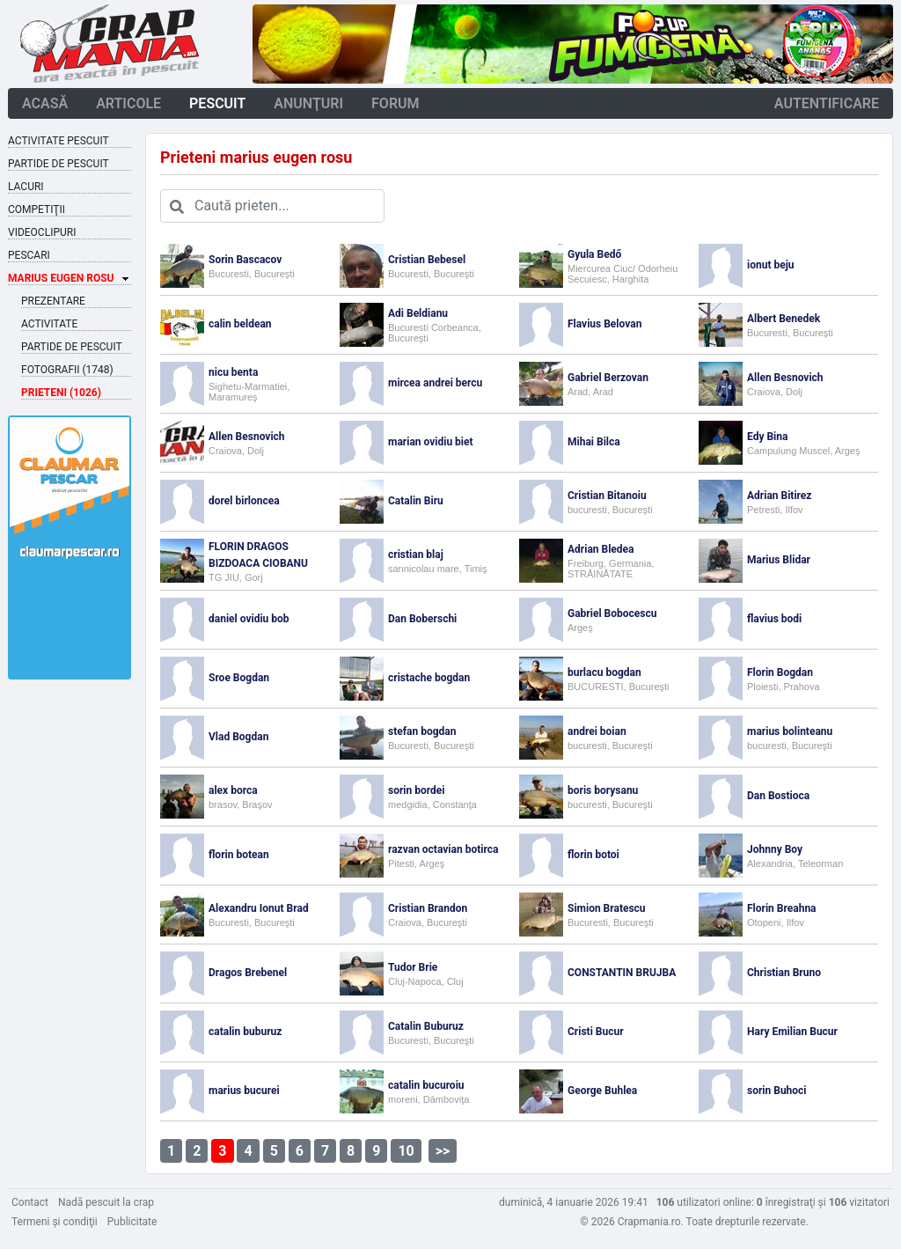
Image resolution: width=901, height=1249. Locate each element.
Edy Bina (767, 436)
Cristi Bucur (596, 1031)
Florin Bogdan (780, 672)
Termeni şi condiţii (54, 1222)
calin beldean (240, 324)
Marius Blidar (778, 560)
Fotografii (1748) (67, 370)
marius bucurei (244, 1090)
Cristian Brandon (427, 908)
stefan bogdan (422, 731)
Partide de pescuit (58, 164)
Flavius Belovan (604, 324)
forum (395, 103)
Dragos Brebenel (248, 972)
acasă (45, 103)
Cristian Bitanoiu (607, 495)
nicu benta (233, 372)
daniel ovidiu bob (249, 619)
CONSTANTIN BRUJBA (622, 972)
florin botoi (593, 855)
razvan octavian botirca (443, 849)
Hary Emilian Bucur (792, 1031)
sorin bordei (416, 790)
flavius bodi (774, 619)
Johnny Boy (774, 849)
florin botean (239, 855)
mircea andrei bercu (435, 383)
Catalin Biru (415, 501)
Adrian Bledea (601, 549)
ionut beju (771, 265)
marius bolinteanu (789, 731)
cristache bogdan (429, 678)
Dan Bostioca (778, 796)
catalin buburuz (245, 1031)
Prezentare (53, 301)
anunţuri (308, 103)
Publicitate (132, 1222)
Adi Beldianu (418, 313)
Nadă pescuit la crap (106, 1202)
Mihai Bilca (594, 442)
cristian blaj (415, 554)
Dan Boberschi (422, 619)
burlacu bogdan (604, 672)
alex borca (233, 790)
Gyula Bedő (594, 254)
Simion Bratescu (607, 908)
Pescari (29, 255)
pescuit (217, 103)
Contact (29, 1202)
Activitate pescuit (58, 141)
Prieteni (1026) (61, 392)
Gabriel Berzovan (608, 377)
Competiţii (36, 209)
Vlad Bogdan (238, 737)
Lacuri (26, 186)
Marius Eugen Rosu (61, 278)
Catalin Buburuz (426, 1026)
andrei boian (597, 731)
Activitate (49, 324)
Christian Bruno (784, 972)
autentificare (826, 103)
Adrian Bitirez (779, 495)
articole (128, 103)
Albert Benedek (783, 318)
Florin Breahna (782, 908)
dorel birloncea (244, 501)
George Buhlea (602, 1090)
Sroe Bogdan (239, 678)
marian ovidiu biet (430, 442)
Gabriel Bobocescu (612, 613)
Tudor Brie (412, 967)
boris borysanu (603, 790)
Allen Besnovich (785, 377)
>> (443, 1150)
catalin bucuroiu (426, 1085)
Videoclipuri (42, 232)
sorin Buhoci (777, 1090)
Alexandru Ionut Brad (259, 908)
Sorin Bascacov (245, 259)
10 (406, 1150)
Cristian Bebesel (426, 259)
